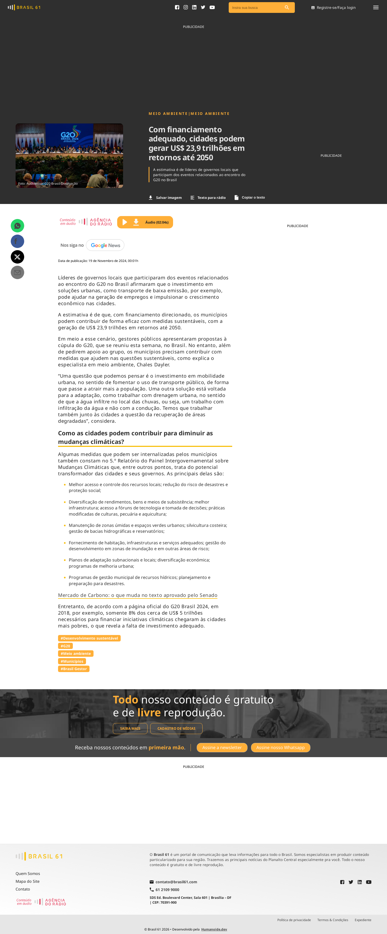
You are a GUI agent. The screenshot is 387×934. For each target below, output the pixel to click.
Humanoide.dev (214, 927)
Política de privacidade (294, 918)
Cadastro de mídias (176, 728)
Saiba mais (130, 728)
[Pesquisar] (286, 7)
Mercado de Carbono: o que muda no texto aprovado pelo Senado (137, 595)
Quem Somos (28, 871)
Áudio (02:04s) (151, 222)
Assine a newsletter (221, 746)
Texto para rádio (208, 197)
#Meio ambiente (76, 653)
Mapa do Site (28, 879)
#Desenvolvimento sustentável (89, 638)
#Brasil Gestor (74, 668)
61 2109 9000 (164, 887)
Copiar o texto (250, 197)
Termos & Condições (332, 918)
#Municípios (72, 661)
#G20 (65, 645)
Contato (23, 886)
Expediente (363, 918)
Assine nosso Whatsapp (281, 746)
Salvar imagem (165, 197)
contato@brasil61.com (173, 880)
